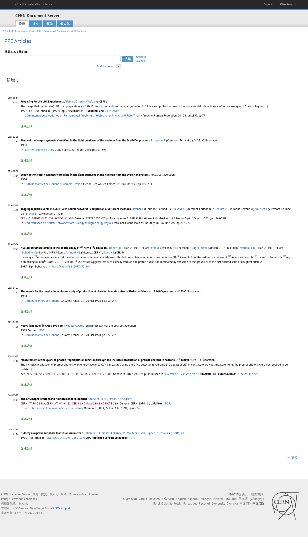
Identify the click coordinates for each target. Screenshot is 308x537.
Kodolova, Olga (75, 326)
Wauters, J (133, 433)
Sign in (269, 4)
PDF (83, 111)
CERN (33, 4)
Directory (286, 4)
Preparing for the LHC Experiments (42, 101)
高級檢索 (141, 60)
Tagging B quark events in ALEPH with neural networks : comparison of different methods (76, 209)
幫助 (49, 24)
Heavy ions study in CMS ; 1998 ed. (42, 326)
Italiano (231, 499)
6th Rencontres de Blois (39, 150)
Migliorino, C (28, 252)
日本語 (243, 499)
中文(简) (245, 503)
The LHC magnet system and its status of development (54, 399)
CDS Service (20, 508)
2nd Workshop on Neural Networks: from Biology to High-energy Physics (69, 223)
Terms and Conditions (24, 499)
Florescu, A (105, 433)
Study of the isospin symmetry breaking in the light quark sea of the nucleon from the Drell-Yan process (84, 140)
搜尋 (22, 24)
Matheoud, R (247, 248)
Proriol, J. (138, 209)
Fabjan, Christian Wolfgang (82, 101)
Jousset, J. (261, 209)
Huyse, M (119, 433)
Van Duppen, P (149, 433)
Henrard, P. (220, 209)
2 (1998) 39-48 (182, 374)
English (181, 499)
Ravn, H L (108, 252)
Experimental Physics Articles (58, 31)
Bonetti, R (115, 248)
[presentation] (82, 247)
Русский (204, 503)
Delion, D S (90, 433)
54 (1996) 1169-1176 (66, 438)
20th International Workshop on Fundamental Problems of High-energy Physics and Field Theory (83, 115)
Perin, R (114, 399)
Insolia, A (165, 433)
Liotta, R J (178, 433)
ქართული (257, 499)
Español (193, 499)
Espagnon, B (158, 140)
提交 (35, 24)
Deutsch (154, 499)
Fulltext (241, 374)
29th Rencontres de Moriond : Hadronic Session (53, 184)
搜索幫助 (141, 56)
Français (206, 499)
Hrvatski (218, 499)
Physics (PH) (35, 31)
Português (190, 503)
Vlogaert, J (127, 399)
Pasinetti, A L (73, 252)
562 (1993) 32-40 (70, 266)
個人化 (65, 24)
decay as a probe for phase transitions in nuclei (51, 433)
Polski (178, 503)
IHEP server (112, 111)
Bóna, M (94, 399)
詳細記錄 (26, 126)
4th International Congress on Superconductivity (54, 408)
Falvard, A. (179, 209)
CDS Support (62, 508)
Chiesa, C (156, 248)
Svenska (232, 503)
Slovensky (218, 503)
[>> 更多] (292, 458)
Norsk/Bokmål (162, 503)
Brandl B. (31, 213)
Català (143, 499)
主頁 (4, 31)
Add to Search (106, 66)
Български (130, 499)
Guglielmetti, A (201, 248)
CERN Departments (18, 31)
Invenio (23, 503)
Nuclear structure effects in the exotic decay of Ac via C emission (64, 248)
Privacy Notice (77, 494)
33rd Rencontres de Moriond (42, 301)
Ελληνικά (168, 499)
